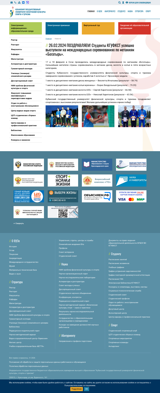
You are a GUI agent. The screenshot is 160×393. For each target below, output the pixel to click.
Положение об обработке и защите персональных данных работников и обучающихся (47, 362)
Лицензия (13, 254)
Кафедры (13, 299)
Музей (12, 266)
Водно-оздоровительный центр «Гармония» (28, 338)
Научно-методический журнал (22, 334)
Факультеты (14, 295)
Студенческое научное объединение (75, 293)
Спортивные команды (118, 342)
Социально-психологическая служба (125, 291)
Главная (91, 11)
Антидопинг (114, 346)
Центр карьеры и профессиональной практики (129, 317)
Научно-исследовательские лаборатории (77, 277)
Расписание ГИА (116, 279)
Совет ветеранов (66, 252)
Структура (139, 11)
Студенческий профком (119, 298)
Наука (130, 11)
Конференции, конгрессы (70, 297)
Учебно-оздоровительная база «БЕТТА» (26, 346)
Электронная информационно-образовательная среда (22, 28)
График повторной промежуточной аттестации (129, 275)
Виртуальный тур (92, 25)
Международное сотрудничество (23, 262)
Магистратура (15, 303)
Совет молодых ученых (69, 285)
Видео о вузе (15, 274)
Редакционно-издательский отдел (24, 331)
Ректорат (13, 291)
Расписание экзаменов (119, 263)
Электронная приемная (58, 25)
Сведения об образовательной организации (134, 26)
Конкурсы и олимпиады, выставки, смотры (128, 287)
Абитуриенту (110, 11)
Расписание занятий (118, 259)
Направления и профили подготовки (75, 341)
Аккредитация (15, 258)
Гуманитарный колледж (19, 319)
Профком (63, 248)
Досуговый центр (116, 309)
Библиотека (14, 327)
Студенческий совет (68, 256)
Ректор (12, 288)
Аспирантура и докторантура (22, 307)
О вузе (99, 11)
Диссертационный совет (20, 311)
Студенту (121, 11)
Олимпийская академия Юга (71, 244)
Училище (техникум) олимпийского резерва (28, 323)
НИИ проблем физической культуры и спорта (29, 315)
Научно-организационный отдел (73, 274)
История (13, 246)
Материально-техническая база (23, 270)
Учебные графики (116, 267)
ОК (86, 389)
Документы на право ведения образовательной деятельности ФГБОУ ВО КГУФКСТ (127, 243)
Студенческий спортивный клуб (123, 331)
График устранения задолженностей (125, 271)
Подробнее (77, 389)
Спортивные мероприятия (120, 338)
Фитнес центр (15, 342)
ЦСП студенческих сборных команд (124, 334)
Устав (11, 250)
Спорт (148, 11)
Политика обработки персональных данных (28, 366)
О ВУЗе (16, 240)
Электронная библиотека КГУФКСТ (124, 283)
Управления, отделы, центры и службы (76, 240)
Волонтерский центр (118, 313)
